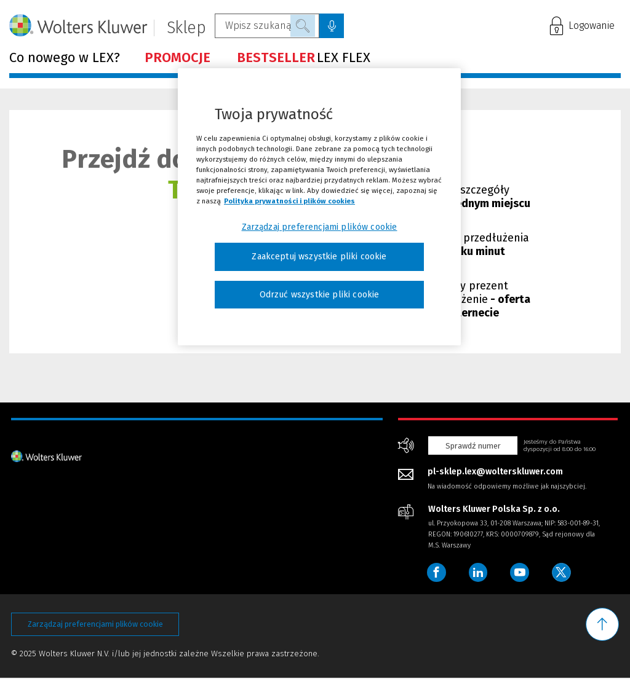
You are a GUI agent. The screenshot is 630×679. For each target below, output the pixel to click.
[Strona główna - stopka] (46, 455)
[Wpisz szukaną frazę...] (267, 26)
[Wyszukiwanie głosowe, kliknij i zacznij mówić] (331, 26)
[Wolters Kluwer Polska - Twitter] (564, 573)
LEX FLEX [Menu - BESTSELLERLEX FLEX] (303, 58)
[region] (319, 207)
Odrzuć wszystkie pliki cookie (320, 294)
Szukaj (302, 26)
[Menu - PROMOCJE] (178, 58)
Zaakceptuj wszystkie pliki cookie (319, 256)
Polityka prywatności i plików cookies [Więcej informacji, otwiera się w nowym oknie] (289, 201)
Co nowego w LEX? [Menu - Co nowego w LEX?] (64, 58)
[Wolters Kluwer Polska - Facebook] (437, 573)
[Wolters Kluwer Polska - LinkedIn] (479, 573)
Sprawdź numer (473, 445)
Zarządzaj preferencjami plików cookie (95, 624)
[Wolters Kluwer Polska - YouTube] (522, 573)
